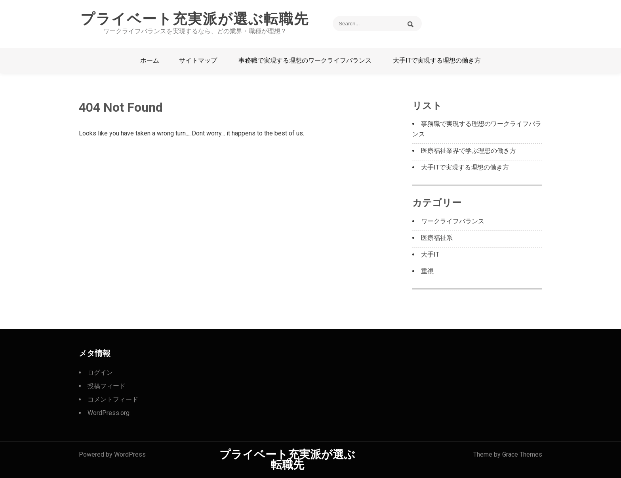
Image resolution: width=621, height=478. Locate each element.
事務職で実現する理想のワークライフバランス (304, 60)
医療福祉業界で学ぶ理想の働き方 (468, 150)
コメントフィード (113, 399)
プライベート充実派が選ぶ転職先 (194, 19)
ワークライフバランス (452, 221)
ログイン (100, 372)
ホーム (149, 60)
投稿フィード (107, 386)
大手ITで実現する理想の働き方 (437, 60)
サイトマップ (198, 60)
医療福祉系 (437, 238)
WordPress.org (109, 413)
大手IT (430, 254)
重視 (427, 271)
